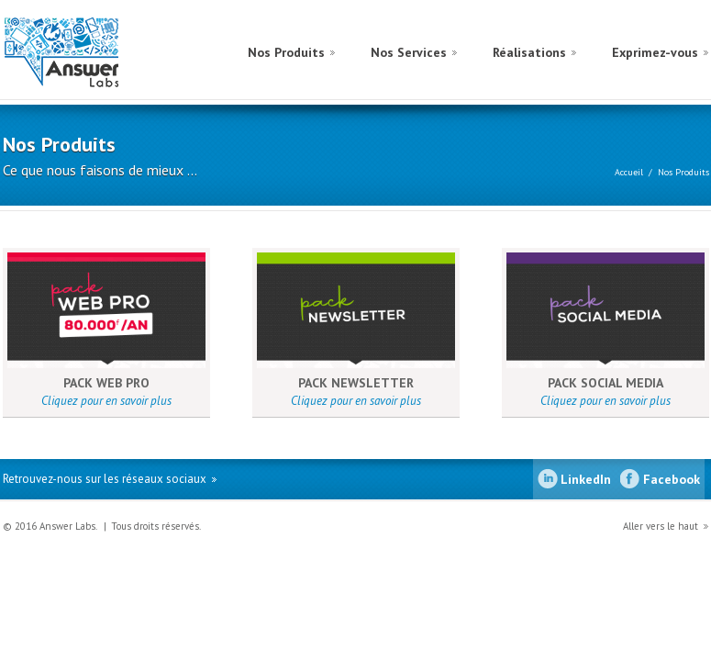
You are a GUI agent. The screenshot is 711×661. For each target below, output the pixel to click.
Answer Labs (83, 52)
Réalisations (529, 52)
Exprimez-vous (655, 52)
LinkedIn (586, 479)
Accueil (629, 172)
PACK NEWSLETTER (356, 383)
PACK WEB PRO (106, 383)
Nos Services (409, 52)
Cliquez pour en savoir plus (106, 401)
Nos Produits (286, 52)
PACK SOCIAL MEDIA (605, 383)
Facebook (671, 479)
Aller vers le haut (660, 526)
